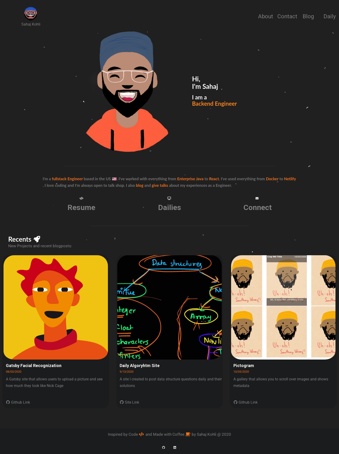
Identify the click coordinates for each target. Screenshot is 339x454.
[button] (81, 199)
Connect (258, 207)
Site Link (129, 402)
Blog (308, 16)
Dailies (169, 207)
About (265, 16)
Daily (330, 16)
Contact (287, 16)
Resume (81, 207)
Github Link (18, 402)
